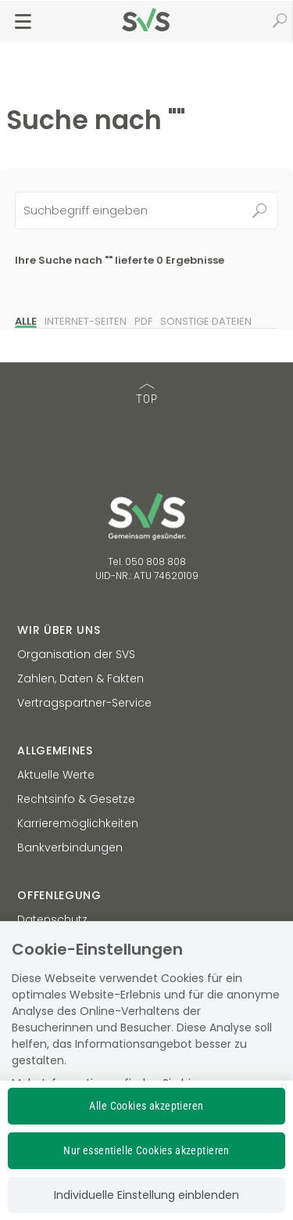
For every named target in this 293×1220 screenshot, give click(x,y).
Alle (26, 321)
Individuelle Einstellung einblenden (146, 1195)
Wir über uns (58, 630)
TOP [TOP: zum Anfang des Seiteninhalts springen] (147, 394)
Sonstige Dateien (206, 321)
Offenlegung (59, 895)
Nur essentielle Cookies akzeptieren (146, 1150)
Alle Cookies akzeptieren (146, 1105)
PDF (143, 321)
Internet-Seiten (86, 321)
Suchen (259, 210)
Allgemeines (55, 750)
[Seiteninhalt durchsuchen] (147, 210)
